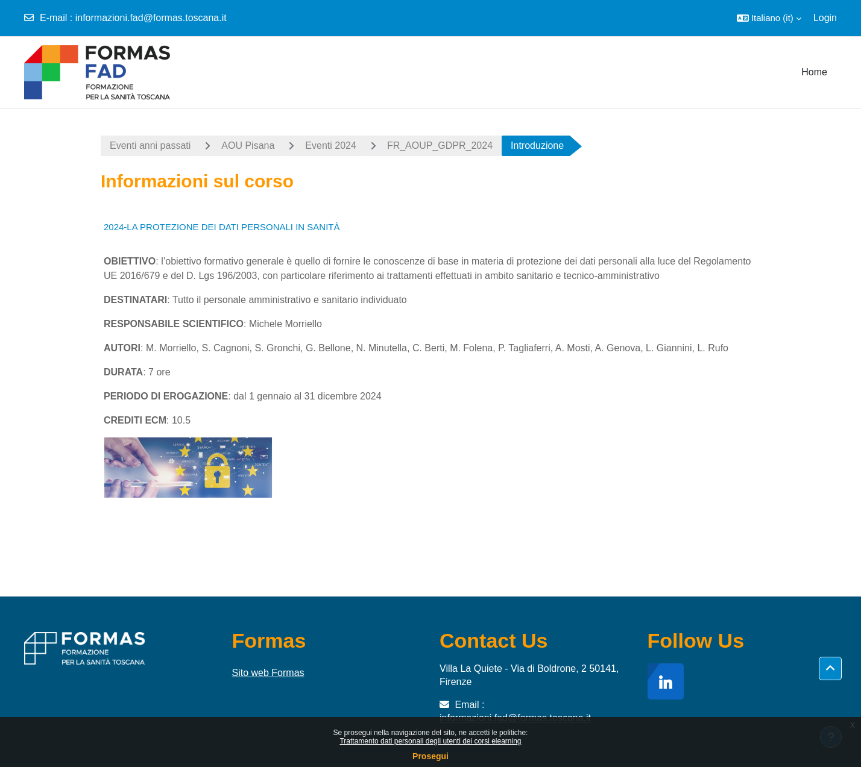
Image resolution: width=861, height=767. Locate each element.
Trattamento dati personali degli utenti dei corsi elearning (430, 741)
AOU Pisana (247, 145)
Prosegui (430, 756)
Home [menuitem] (814, 72)
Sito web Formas (268, 673)
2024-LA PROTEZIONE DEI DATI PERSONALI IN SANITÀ (222, 227)
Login (825, 18)
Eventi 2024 (330, 145)
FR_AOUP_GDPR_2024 (440, 145)
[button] (769, 18)
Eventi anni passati (150, 145)
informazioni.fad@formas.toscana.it (151, 18)
